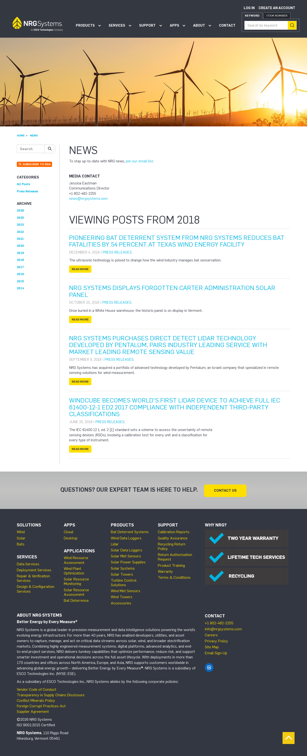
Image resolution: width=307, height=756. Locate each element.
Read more (80, 269)
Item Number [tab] (276, 15)
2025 (20, 217)
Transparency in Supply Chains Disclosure (50, 694)
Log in (249, 8)
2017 (20, 267)
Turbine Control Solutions (123, 581)
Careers (211, 634)
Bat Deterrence (76, 599)
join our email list (139, 161)
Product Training (171, 564)
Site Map (212, 646)
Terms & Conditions (174, 576)
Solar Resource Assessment (76, 591)
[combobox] (270, 25)
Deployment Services (34, 569)
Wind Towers (121, 596)
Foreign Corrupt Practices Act (41, 705)
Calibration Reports (173, 531)
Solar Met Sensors (126, 555)
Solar (21, 537)
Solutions (29, 524)
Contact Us (225, 489)
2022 (20, 232)
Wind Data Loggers (126, 537)
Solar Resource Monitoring (76, 580)
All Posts (23, 184)
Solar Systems (123, 567)
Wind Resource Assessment (76, 559)
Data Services (28, 563)
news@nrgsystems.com (88, 198)
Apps (174, 26)
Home (21, 135)
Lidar (115, 543)
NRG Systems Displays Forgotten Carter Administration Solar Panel (172, 291)
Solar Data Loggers (126, 549)
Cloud (68, 531)
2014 (20, 288)
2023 (20, 224)
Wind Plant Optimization (74, 569)
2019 (20, 253)
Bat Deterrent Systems (130, 531)
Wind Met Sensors (125, 590)
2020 (20, 246)
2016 (20, 274)
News (34, 135)
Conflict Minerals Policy (36, 699)
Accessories (121, 602)
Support (147, 26)
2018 (20, 260)
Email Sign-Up (216, 652)
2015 (20, 281)
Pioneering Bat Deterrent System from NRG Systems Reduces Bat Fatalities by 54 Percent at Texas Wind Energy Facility (176, 241)
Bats (20, 543)
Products (85, 26)
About (199, 26)
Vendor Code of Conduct (36, 688)
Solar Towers (122, 573)
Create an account (277, 8)
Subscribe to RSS (34, 164)
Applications (79, 550)
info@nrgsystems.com (223, 628)
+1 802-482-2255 (219, 622)
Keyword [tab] (252, 15)
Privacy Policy (216, 640)
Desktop (70, 537)
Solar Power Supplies (128, 561)
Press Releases (117, 252)
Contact (227, 26)
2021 (20, 239)
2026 (20, 210)
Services (117, 26)
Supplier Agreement (33, 710)
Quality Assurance (173, 537)
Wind (21, 531)
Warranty (165, 570)
